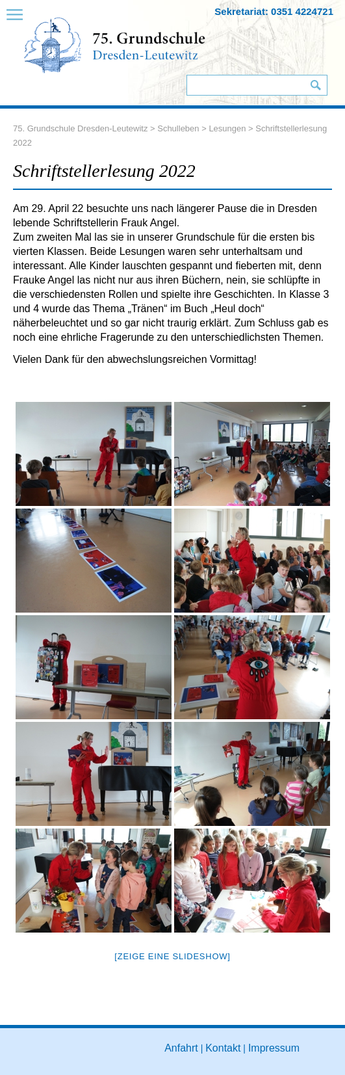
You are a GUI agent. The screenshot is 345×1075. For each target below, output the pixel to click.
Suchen (316, 85)
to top (321, 1061)
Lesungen (227, 128)
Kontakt (222, 1048)
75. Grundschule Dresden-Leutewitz (80, 128)
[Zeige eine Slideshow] (172, 956)
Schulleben (178, 128)
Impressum (274, 1048)
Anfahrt (181, 1048)
